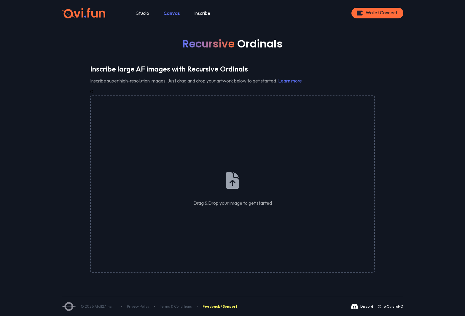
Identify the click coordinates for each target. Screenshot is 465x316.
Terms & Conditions (176, 306)
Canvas (171, 13)
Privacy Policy (138, 306)
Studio (142, 13)
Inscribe (202, 13)
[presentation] (232, 184)
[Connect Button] (377, 13)
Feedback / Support (220, 306)
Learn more (290, 81)
